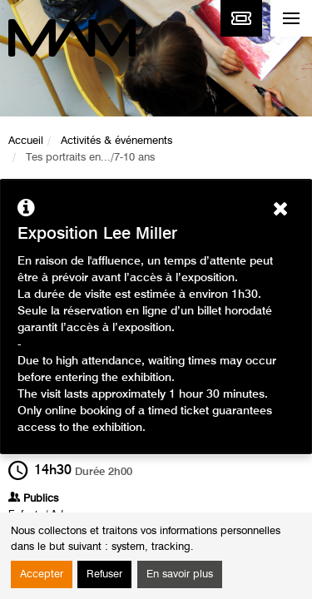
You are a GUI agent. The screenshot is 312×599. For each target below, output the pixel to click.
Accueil (25, 141)
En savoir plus (179, 574)
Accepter (41, 574)
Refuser (104, 574)
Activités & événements (116, 141)
